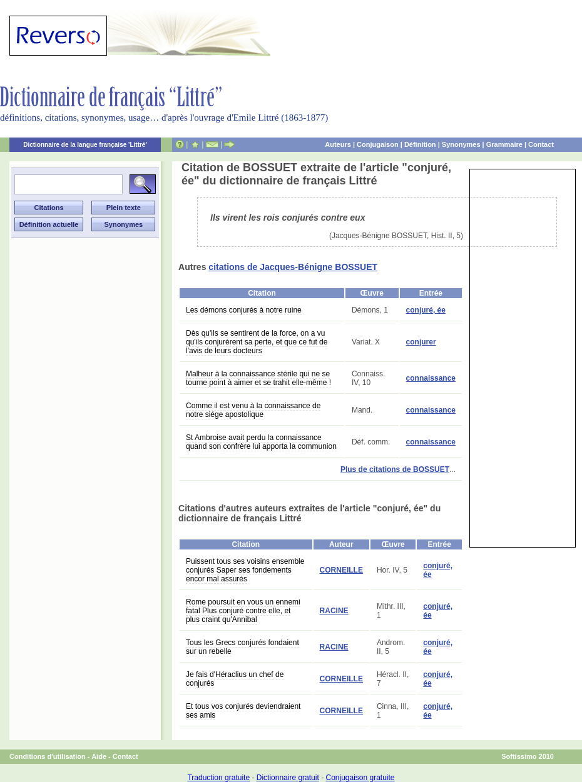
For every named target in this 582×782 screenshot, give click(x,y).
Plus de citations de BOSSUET (394, 469)
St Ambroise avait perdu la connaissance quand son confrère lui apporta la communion (261, 442)
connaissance (431, 378)
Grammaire (504, 144)
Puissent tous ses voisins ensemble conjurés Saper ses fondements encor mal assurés (245, 570)
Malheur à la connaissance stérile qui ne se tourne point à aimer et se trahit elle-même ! (258, 378)
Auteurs (338, 144)
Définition (420, 144)
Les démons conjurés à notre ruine (244, 310)
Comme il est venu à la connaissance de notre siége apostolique (253, 410)
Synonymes (461, 144)
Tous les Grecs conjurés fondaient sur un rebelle (242, 647)
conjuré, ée (426, 310)
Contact (541, 144)
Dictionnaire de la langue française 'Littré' (85, 144)
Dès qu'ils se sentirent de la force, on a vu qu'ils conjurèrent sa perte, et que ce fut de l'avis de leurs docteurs (256, 342)
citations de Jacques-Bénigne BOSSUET (292, 267)
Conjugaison (378, 144)
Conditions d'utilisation (47, 756)
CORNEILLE (341, 570)
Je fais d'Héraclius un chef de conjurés (234, 679)
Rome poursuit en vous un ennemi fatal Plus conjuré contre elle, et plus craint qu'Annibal (243, 611)
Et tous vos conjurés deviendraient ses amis (243, 710)
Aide (98, 756)
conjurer (421, 342)
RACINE (334, 610)
